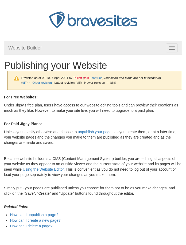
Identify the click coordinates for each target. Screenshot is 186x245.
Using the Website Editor (43, 169)
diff (24, 82)
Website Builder (25, 48)
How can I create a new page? (35, 220)
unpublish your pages (95, 132)
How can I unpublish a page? (34, 215)
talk (86, 77)
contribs (96, 77)
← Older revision (40, 82)
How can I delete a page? (31, 226)
